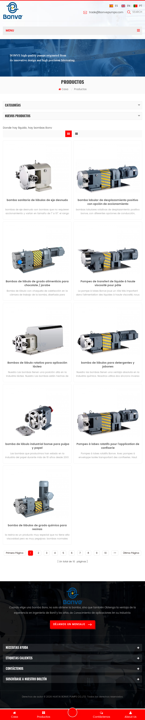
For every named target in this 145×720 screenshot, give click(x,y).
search (134, 12)
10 (105, 553)
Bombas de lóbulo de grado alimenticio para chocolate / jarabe (37, 283)
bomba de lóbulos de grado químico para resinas (37, 527)
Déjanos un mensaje (72, 624)
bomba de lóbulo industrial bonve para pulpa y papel (37, 446)
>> (115, 553)
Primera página (14, 553)
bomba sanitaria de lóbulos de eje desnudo (37, 200)
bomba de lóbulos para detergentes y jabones (108, 365)
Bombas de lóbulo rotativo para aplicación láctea (37, 365)
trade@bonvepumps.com (106, 12)
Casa (63, 89)
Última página (131, 553)
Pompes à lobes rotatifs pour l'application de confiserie (108, 446)
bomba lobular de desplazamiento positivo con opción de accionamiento (108, 202)
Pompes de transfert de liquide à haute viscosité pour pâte (108, 283)
